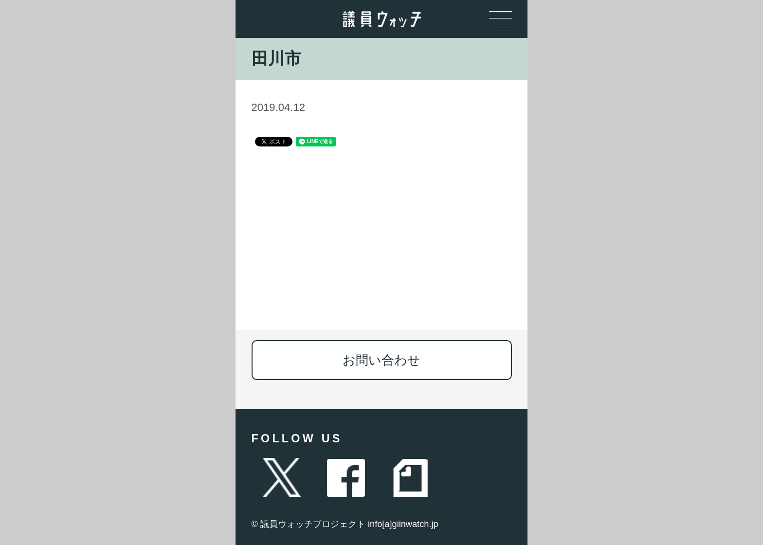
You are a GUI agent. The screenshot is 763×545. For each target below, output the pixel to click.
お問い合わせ (381, 360)
